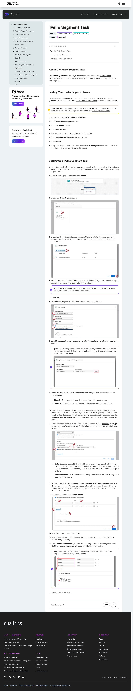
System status (72, 656)
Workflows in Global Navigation (27, 75)
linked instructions (66, 167)
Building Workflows (23, 78)
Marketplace (103, 649)
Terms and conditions (26, 685)
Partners (102, 656)
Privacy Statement (10, 685)
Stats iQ (17, 58)
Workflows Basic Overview (25, 71)
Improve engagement (11, 642)
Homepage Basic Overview (24, 41)
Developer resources (74, 649)
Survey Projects (20, 51)
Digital (38, 667)
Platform (102, 642)
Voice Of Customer (10, 657)
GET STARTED (18, 141)
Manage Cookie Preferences (60, 685)
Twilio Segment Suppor (100, 111)
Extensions (111, 288)
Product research (42, 664)
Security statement (41, 685)
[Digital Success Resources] (119, 3)
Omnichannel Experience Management (17, 661)
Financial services (42, 642)
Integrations (103, 652)
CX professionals (42, 657)
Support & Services (21, 38)
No (113, 605)
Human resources (42, 671)
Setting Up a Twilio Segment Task (61, 59)
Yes (106, 605)
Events (19, 82)
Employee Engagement (12, 664)
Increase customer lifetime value (15, 639)
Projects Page (19, 45)
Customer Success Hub (75, 642)
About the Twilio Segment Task (60, 51)
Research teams (41, 661)
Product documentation (75, 646)
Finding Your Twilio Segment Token (61, 55)
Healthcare (39, 639)
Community (71, 639)
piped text (105, 424)
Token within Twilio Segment (86, 101)
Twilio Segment (105, 76)
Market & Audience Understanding (16, 671)
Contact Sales (118, 14)
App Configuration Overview (24, 65)
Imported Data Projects (23, 55)
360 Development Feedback (14, 667)
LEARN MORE (18, 104)
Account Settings (20, 48)
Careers (102, 646)
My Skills (85, 14)
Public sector (40, 646)
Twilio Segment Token (84, 283)
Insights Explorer (20, 61)
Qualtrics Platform (20, 24)
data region (79, 413)
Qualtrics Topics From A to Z (24, 31)
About (101, 639)
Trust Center (103, 659)
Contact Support (100, 14)
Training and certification (76, 652)
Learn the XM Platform (22, 28)
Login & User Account (22, 34)
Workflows (18, 68)
